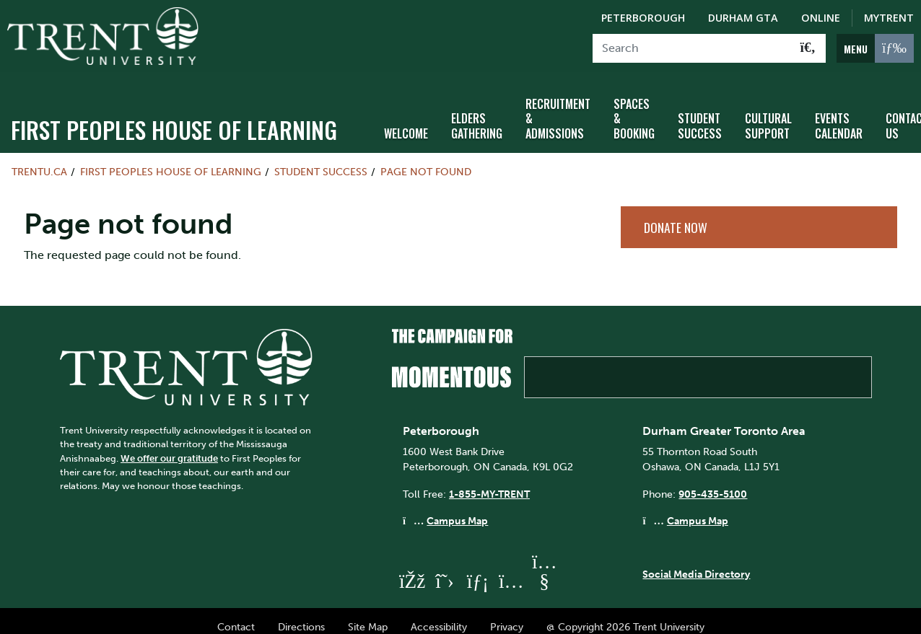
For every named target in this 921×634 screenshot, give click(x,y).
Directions (301, 613)
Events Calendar (839, 113)
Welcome (406, 121)
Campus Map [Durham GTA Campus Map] (697, 508)
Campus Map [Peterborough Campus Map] (457, 508)
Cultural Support (768, 113)
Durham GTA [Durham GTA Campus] (743, 18)
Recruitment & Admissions (557, 106)
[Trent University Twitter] (444, 569)
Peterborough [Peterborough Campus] (643, 18)
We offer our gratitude (169, 445)
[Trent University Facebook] (411, 569)
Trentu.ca (39, 158)
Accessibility (439, 613)
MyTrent (889, 18)
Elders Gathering (476, 113)
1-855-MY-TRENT (489, 481)
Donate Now (675, 214)
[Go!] (808, 48)
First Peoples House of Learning (174, 116)
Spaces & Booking (634, 106)
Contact (236, 613)
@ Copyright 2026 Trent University (625, 613)
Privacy (506, 613)
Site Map (368, 613)
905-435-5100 (712, 481)
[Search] (692, 48)
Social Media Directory (696, 561)
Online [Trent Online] (820, 18)
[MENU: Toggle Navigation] (875, 48)
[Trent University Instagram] (511, 569)
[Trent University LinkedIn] (478, 569)
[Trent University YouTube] (544, 569)
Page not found (425, 158)
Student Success (700, 113)
